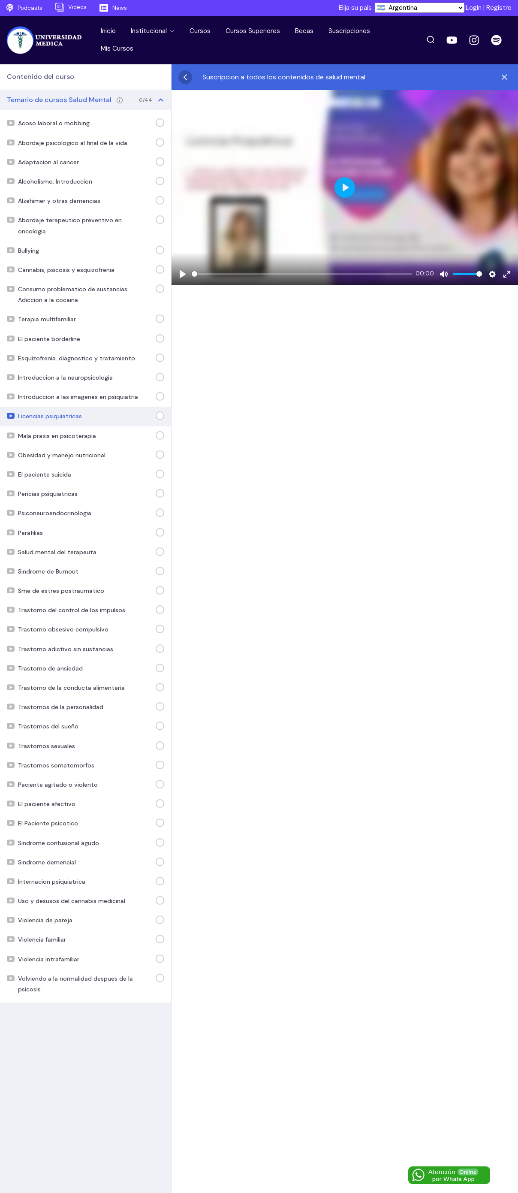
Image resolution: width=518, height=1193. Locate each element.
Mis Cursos (117, 48)
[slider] (302, 274)
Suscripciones (349, 31)
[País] (419, 8)
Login (474, 7)
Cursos (200, 31)
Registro (499, 7)
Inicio (108, 31)
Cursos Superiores (253, 31)
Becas (304, 31)
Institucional (150, 31)
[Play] (183, 274)
